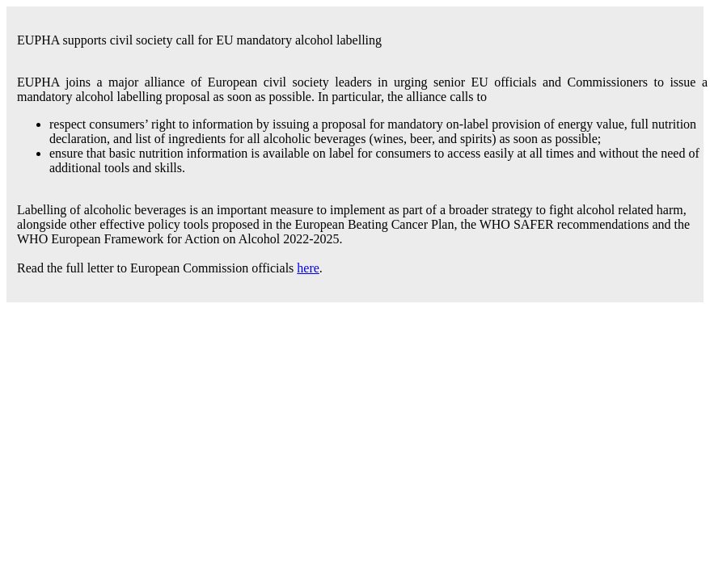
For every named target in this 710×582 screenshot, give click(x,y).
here (308, 268)
